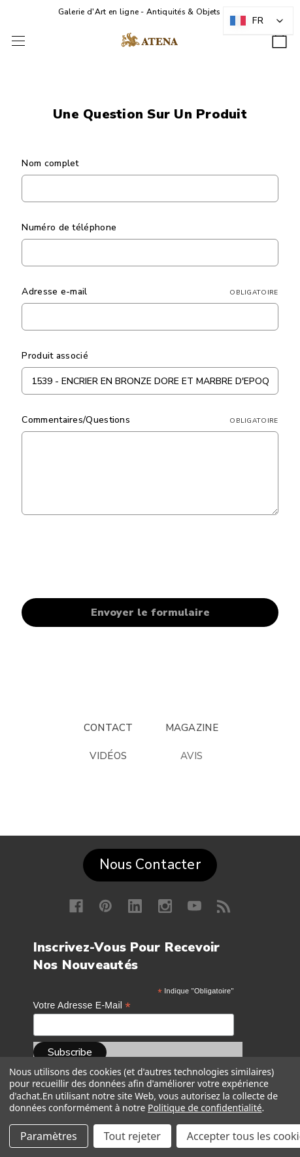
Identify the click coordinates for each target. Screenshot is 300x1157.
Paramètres (48, 1136)
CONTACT (108, 727)
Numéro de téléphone (69, 227)
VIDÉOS (108, 755)
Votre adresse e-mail (82, 1005)
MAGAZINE (191, 727)
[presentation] (121, 558)
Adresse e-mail (150, 291)
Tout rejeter (132, 1136)
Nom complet (50, 163)
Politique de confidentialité (205, 1107)
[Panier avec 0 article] (279, 36)
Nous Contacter (150, 864)
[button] (150, 862)
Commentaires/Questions (150, 420)
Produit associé (55, 355)
